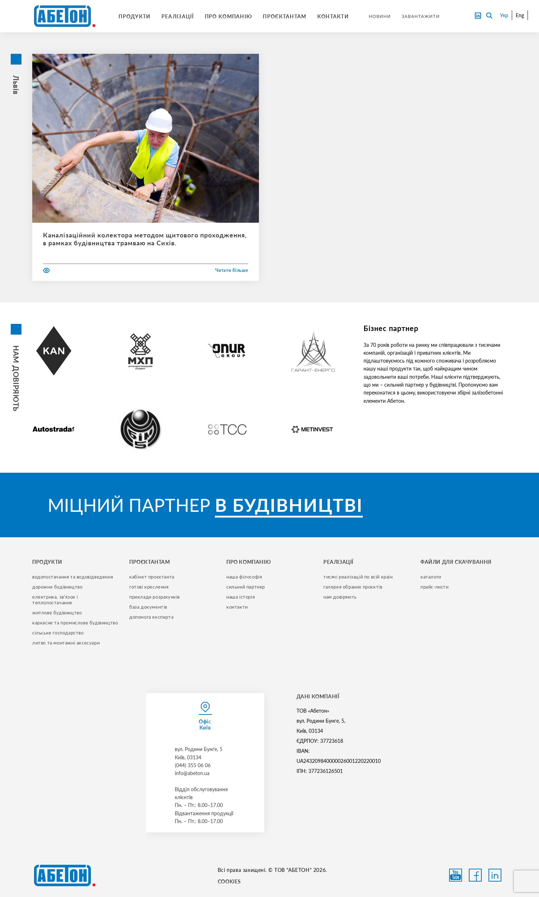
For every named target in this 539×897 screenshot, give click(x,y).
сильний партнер (245, 587)
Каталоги (430, 577)
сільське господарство (58, 633)
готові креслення (149, 587)
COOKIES (229, 881)
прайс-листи (434, 587)
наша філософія (244, 577)
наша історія (240, 597)
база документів (148, 607)
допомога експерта (151, 617)
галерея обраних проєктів (352, 587)
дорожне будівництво (57, 587)
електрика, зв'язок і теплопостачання (56, 599)
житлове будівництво (57, 612)
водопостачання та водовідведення (72, 577)
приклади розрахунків (154, 597)
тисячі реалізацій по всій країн (358, 577)
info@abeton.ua (192, 773)
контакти (237, 607)
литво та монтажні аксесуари (66, 643)
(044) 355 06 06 (193, 765)
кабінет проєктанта (151, 577)
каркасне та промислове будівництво (75, 622)
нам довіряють (340, 597)
